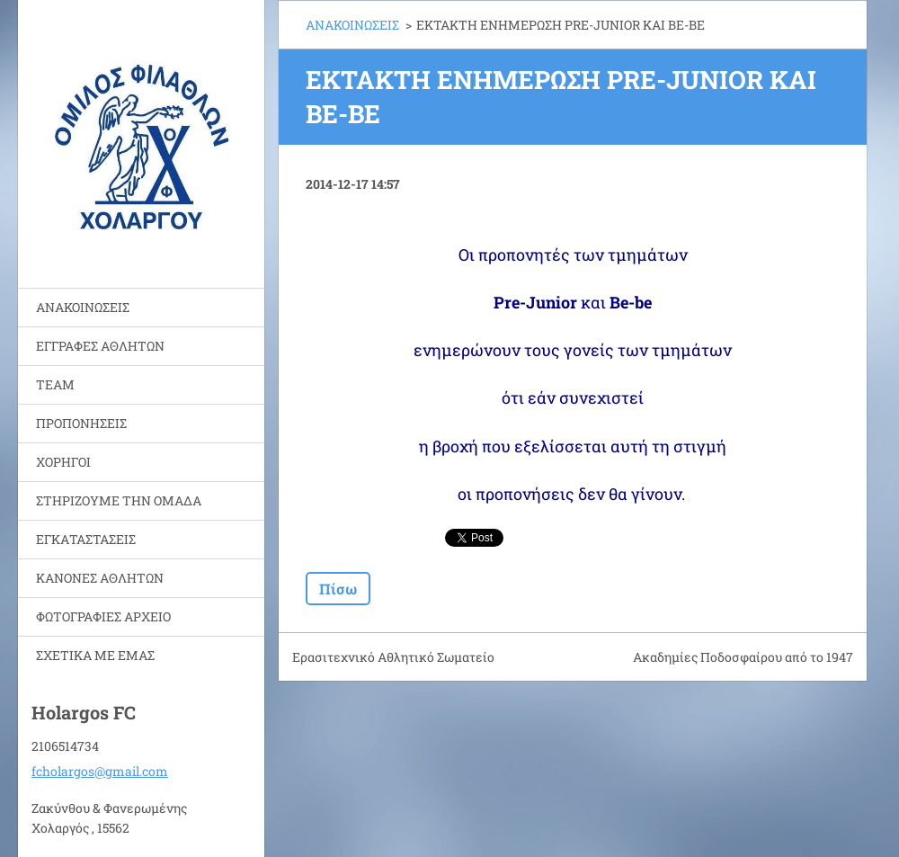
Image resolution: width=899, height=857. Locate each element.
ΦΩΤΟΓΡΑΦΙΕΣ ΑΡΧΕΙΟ (103, 616)
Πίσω (338, 588)
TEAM (55, 384)
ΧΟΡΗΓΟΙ (63, 461)
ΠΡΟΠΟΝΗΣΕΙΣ (81, 423)
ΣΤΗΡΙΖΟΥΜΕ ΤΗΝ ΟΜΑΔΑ (118, 500)
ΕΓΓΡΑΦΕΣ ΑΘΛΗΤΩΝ (100, 345)
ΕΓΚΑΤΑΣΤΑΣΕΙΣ (86, 539)
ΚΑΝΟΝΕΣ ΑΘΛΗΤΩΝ (100, 577)
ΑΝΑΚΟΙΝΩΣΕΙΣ (82, 307)
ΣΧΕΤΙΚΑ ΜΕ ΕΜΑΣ (95, 655)
